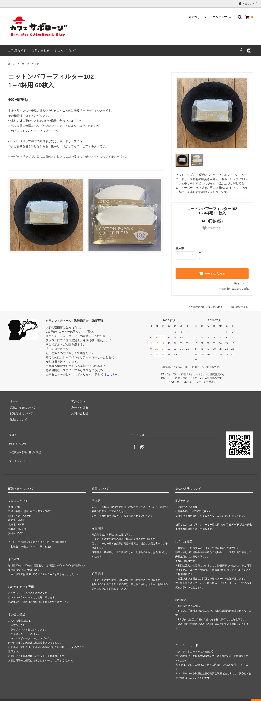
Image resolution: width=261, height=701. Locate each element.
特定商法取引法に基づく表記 (26, 445)
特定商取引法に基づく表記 (234, 288)
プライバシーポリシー (22, 451)
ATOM (20, 439)
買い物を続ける (242, 307)
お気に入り (212, 228)
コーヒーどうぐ (30, 64)
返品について (241, 283)
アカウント (249, 3)
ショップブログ (65, 50)
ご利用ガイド (17, 50)
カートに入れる (212, 273)
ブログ (12, 433)
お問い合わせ (40, 50)
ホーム (11, 64)
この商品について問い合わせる (208, 307)
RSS (11, 439)
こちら (110, 374)
